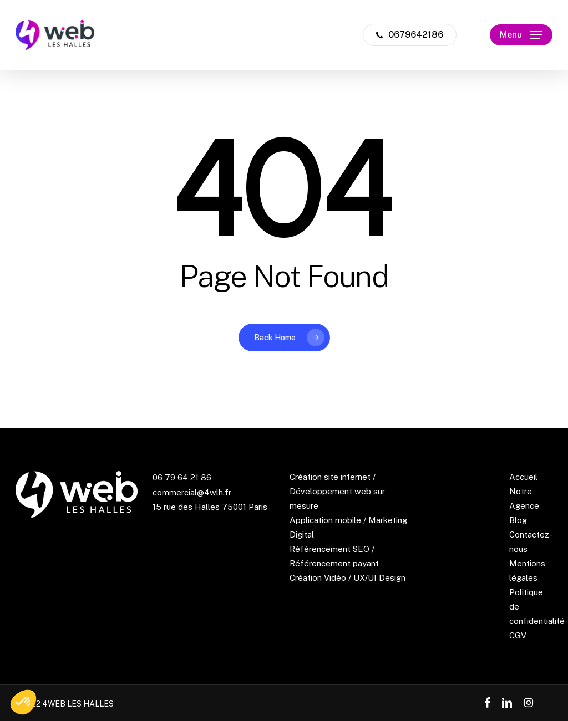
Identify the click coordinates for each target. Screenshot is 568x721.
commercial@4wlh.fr (192, 492)
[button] (521, 35)
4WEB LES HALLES (78, 703)
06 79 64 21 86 (182, 477)
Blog (518, 520)
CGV (517, 635)
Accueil (523, 477)
